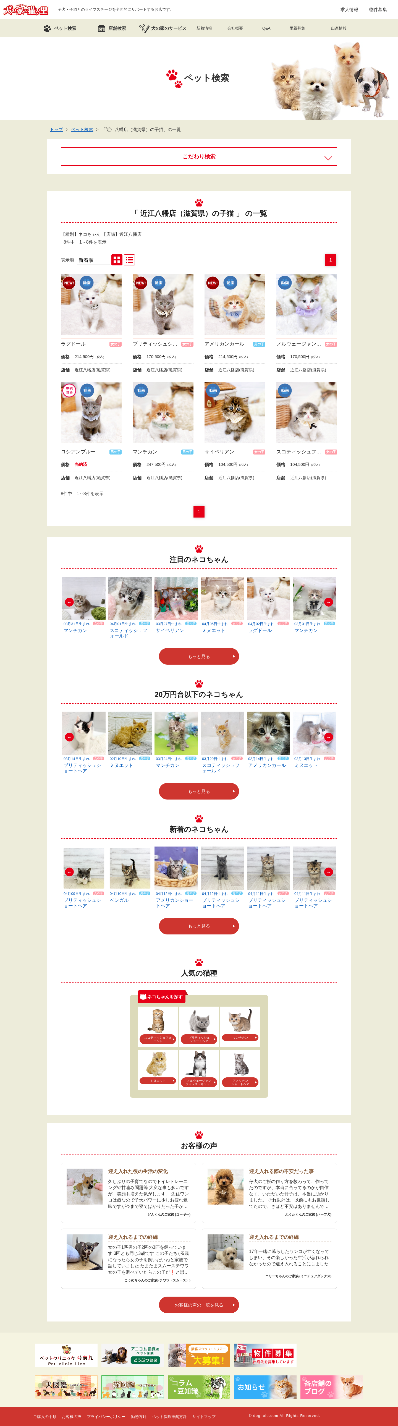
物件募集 (378, 9)
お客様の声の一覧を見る (199, 1305)
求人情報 (349, 9)
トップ (56, 129)
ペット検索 (82, 129)
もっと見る (199, 656)
